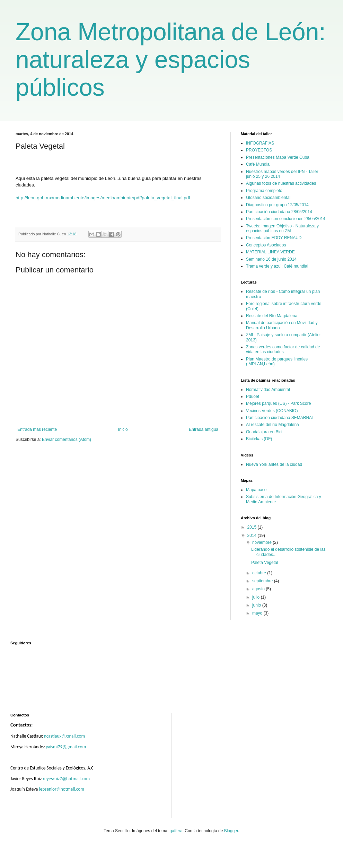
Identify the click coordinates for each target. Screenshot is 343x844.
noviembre (262, 542)
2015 (252, 527)
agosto (259, 588)
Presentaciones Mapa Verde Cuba (277, 157)
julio (256, 597)
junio (257, 605)
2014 (252, 535)
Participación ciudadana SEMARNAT (280, 417)
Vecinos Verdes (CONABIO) (272, 410)
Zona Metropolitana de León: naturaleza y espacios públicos (171, 59)
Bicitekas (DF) (259, 438)
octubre (259, 573)
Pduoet (252, 396)
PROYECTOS (259, 150)
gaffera (175, 830)
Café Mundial (258, 164)
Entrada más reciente (37, 429)
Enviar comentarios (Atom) (66, 439)
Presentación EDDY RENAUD (274, 237)
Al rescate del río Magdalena (272, 424)
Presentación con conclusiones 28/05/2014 (285, 218)
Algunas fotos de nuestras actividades (281, 183)
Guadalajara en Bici (264, 431)
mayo (258, 613)
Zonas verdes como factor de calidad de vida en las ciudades (283, 349)
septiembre (263, 580)
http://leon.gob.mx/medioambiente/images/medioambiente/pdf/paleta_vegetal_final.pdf (103, 197)
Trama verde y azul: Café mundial (277, 266)
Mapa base (256, 489)
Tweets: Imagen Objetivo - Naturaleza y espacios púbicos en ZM (282, 228)
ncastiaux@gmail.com (64, 736)
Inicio (123, 429)
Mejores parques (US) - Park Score (278, 403)
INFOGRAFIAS (260, 143)
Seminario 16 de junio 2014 (271, 259)
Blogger (231, 830)
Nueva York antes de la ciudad (274, 464)
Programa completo (264, 190)
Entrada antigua (203, 429)
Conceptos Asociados (266, 245)
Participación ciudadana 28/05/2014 (279, 211)
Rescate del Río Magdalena (271, 315)
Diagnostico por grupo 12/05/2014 (277, 204)
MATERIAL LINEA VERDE (270, 252)
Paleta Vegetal (264, 562)
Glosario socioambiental (268, 197)
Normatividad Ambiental (268, 389)
